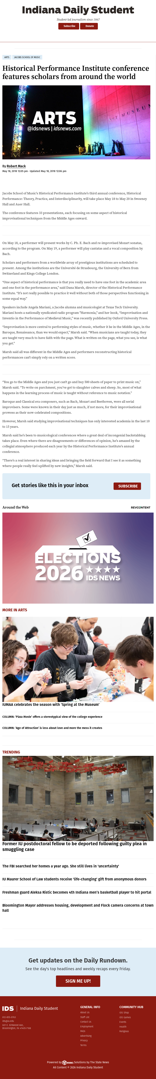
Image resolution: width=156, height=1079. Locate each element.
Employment (86, 1027)
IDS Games (125, 1017)
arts (6, 57)
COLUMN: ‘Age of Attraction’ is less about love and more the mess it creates (52, 728)
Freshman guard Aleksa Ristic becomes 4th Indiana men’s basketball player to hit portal (76, 892)
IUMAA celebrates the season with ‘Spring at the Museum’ (50, 704)
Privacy (84, 1040)
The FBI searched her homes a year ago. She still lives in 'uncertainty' (60, 866)
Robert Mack (16, 166)
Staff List (84, 1017)
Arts (22, 610)
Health (122, 1027)
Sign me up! (78, 981)
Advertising (85, 1036)
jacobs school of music (27, 57)
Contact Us (85, 1022)
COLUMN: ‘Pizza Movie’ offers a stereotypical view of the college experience (52, 716)
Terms (83, 1045)
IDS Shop (124, 1013)
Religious (124, 1031)
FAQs (82, 1031)
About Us (84, 1012)
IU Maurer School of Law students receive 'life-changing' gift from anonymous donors (74, 879)
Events (122, 1022)
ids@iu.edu (8, 1021)
